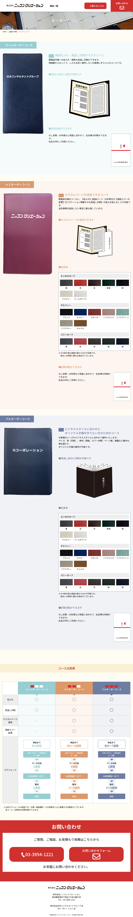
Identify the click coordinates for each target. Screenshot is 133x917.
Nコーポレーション (65, 908)
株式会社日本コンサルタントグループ (65, 905)
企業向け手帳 (13, 32)
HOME (4, 32)
